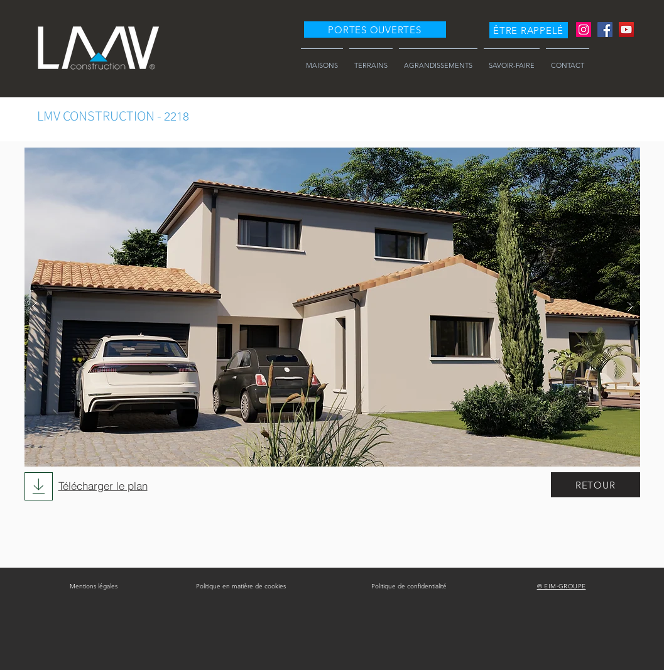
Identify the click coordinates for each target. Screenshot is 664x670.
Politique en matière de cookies (241, 586)
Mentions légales (93, 586)
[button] (528, 30)
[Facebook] (604, 29)
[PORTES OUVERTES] (375, 29)
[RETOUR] (595, 484)
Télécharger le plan (103, 485)
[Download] (38, 486)
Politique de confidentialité (409, 586)
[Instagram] (583, 29)
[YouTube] (626, 29)
